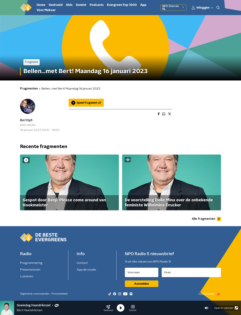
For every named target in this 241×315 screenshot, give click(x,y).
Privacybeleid (59, 293)
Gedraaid (56, 5)
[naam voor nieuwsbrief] (141, 272)
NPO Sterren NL (173, 7)
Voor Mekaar (46, 10)
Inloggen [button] (202, 8)
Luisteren (26, 276)
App (143, 5)
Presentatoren (30, 269)
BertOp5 (26, 120)
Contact (82, 263)
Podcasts (97, 5)
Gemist (81, 5)
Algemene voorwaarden (34, 293)
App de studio (86, 269)
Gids (69, 5)
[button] (108, 308)
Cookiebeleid (206, 294)
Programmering (31, 263)
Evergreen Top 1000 (122, 5)
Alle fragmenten (206, 219)
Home (41, 5)
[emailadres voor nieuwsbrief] (191, 272)
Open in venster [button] (226, 307)
